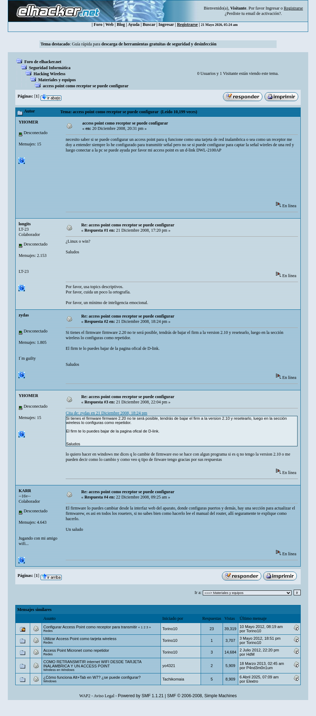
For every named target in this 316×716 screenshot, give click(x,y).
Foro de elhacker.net (42, 61)
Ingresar (272, 8)
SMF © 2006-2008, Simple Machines (202, 695)
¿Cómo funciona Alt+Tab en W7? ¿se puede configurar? (92, 677)
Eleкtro (252, 681)
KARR (24, 490)
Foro (98, 24)
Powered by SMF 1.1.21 (141, 695)
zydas (23, 315)
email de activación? (263, 13)
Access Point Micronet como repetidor (76, 650)
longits (24, 223)
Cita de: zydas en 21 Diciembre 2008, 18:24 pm (106, 413)
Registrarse (187, 24)
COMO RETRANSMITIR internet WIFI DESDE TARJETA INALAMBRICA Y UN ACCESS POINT (92, 664)
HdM (250, 654)
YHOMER (28, 122)
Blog (121, 24)
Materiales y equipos (57, 79)
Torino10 (169, 629)
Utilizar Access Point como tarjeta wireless (79, 639)
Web (109, 24)
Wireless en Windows (59, 670)
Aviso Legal (104, 695)
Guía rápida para (144, 44)
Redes (48, 631)
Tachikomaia (173, 679)
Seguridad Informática (49, 67)
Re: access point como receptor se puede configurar (128, 224)
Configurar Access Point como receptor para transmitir (90, 627)
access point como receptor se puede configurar (86, 85)
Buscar (149, 24)
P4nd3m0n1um (259, 668)
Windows (49, 681)
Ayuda (134, 24)
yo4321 (168, 665)
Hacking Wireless (49, 73)
